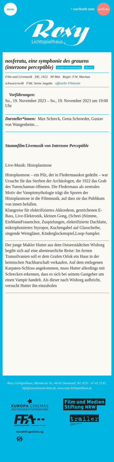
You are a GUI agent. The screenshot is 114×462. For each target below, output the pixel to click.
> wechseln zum (82, 9)
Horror (89, 67)
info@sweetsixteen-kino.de (39, 388)
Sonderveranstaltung (69, 67)
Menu (10, 9)
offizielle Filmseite (67, 83)
